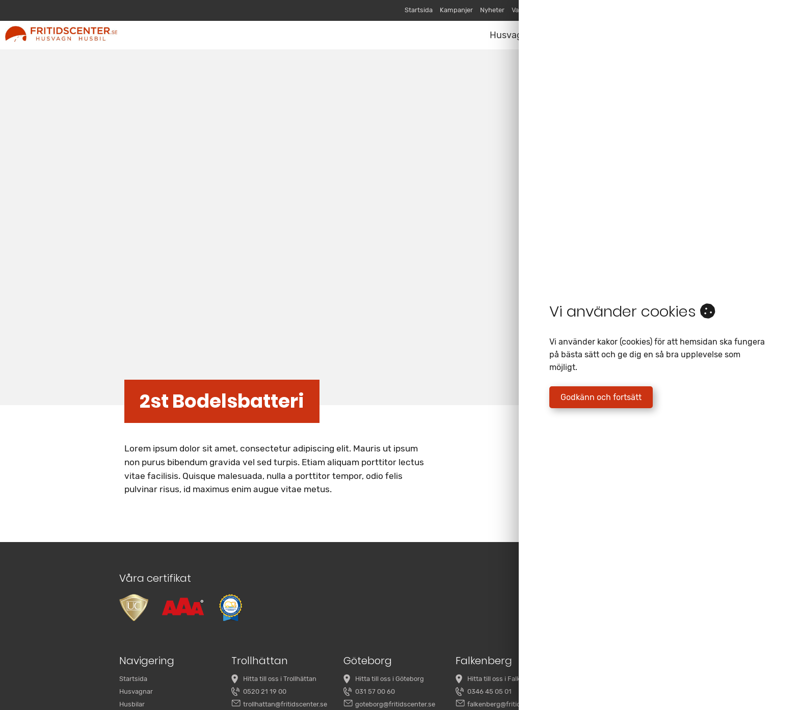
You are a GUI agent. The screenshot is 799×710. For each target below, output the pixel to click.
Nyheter (492, 10)
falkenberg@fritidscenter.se (509, 704)
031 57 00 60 (375, 691)
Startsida (419, 10)
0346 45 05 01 (489, 691)
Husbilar (132, 704)
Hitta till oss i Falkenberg (504, 679)
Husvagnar (513, 35)
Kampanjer (456, 10)
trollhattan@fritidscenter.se (285, 704)
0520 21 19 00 (264, 691)
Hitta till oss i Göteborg (389, 679)
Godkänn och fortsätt (601, 397)
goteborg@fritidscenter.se (395, 704)
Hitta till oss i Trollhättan (279, 679)
